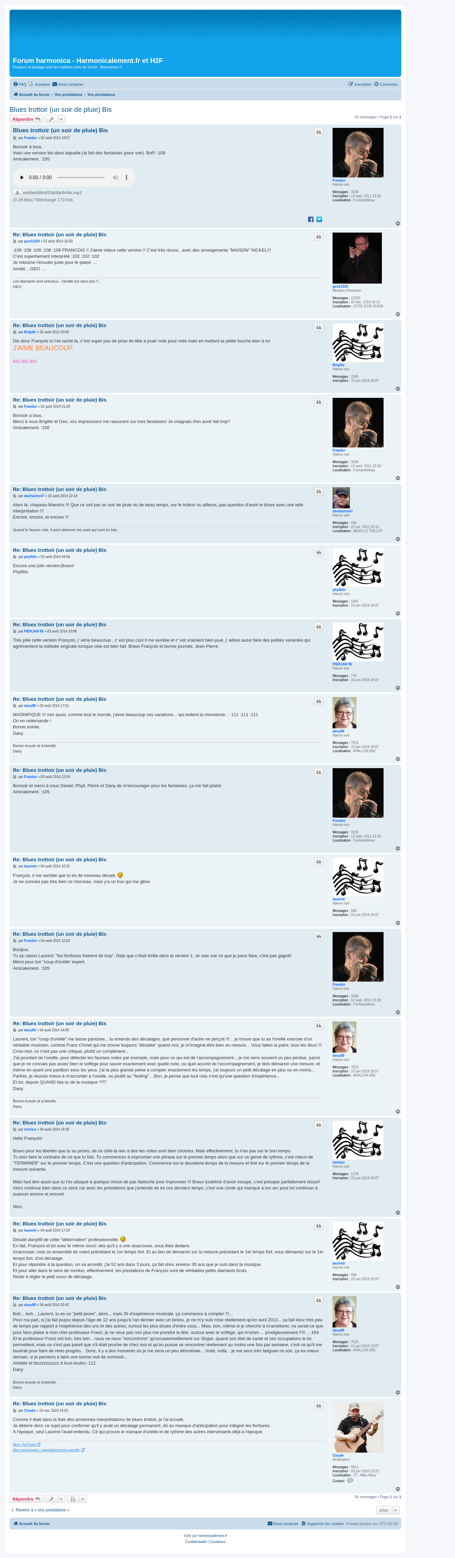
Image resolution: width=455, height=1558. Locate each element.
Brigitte (338, 365)
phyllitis (339, 590)
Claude (338, 1455)
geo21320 (340, 286)
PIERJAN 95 (342, 664)
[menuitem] (20, 84)
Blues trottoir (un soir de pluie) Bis (61, 109)
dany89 (338, 731)
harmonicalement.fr (212, 1536)
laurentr (339, 899)
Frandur (339, 180)
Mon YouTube (24, 1444)
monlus (339, 1162)
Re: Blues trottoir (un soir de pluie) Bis (59, 234)
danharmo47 (343, 511)
